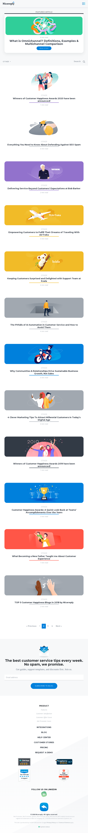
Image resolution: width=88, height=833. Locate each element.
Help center (44, 737)
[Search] (68, 62)
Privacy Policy (51, 822)
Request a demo (44, 752)
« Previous (31, 626)
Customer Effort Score (44, 717)
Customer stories (44, 742)
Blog (44, 732)
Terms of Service (64, 822)
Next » (59, 626)
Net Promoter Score (44, 721)
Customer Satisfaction (44, 713)
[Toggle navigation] (83, 4)
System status (44, 827)
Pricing (44, 747)
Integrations (44, 727)
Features (44, 710)
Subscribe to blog (44, 686)
